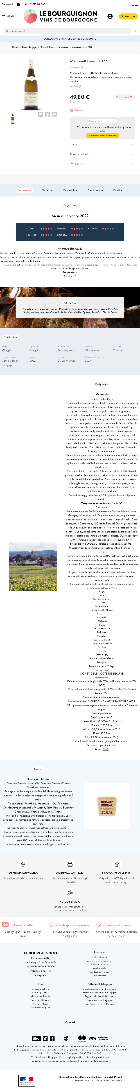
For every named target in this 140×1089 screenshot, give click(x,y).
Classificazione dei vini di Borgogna (99, 989)
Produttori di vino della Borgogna (99, 1004)
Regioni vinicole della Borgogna (100, 996)
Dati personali (99, 975)
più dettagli (75, 86)
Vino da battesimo (40, 1000)
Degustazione (24, 190)
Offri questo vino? (102, 163)
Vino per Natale (40, 1004)
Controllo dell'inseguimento (99, 961)
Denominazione (95, 190)
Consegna (102, 144)
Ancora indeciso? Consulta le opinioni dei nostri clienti (116, 934)
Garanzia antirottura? (102, 154)
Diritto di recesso (99, 964)
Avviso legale (99, 968)
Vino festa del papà (40, 1007)
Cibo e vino (46, 190)
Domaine (117, 190)
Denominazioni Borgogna (99, 1000)
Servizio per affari (40, 992)
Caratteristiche (70, 190)
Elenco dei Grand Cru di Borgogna (99, 992)
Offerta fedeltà (99, 957)
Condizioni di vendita (99, 972)
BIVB (106, 749)
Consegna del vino (40, 989)
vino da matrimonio (40, 996)
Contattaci (70, 1022)
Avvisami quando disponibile (102, 135)
